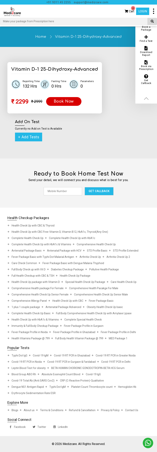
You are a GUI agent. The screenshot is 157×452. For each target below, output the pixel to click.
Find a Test (146, 38)
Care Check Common (24, 263)
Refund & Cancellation (82, 410)
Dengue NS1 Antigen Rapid (28, 386)
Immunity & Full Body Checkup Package (35, 325)
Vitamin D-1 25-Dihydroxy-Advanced (88, 37)
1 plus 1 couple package (26, 307)
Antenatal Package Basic (27, 250)
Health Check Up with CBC (67, 300)
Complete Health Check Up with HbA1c (72, 238)
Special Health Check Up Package (85, 281)
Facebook (17, 427)
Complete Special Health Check (83, 319)
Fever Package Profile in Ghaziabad (74, 332)
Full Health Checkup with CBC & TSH (33, 275)
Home (40, 37)
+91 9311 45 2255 (58, 2)
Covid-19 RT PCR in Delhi (115, 361)
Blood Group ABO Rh (24, 374)
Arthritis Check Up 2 (118, 256)
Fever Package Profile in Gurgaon (83, 325)
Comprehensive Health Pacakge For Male (93, 288)
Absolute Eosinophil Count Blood (61, 374)
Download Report (146, 51)
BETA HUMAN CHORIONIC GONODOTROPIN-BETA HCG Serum (88, 368)
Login (142, 11)
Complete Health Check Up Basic (31, 313)
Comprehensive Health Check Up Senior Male (101, 294)
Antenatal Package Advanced (63, 307)
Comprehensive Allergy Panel (29, 300)
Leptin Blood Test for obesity (29, 368)
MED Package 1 (118, 338)
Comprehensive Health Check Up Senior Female (40, 294)
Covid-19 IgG (93, 374)
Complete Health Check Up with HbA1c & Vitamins (41, 244)
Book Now (64, 101)
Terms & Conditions (51, 410)
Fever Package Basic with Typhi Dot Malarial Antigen (43, 256)
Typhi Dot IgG (19, 355)
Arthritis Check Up (90, 256)
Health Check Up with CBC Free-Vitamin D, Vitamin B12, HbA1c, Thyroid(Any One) (60, 231)
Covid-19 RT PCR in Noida (27, 361)
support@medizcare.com (91, 2)
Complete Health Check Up (27, 238)
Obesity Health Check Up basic (105, 307)
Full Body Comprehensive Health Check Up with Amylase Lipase (94, 313)
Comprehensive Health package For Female (38, 288)
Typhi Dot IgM (57, 386)
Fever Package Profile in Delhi (118, 332)
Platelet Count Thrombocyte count (92, 386)
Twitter (38, 427)
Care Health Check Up (123, 281)
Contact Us (131, 410)
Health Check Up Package (75, 275)
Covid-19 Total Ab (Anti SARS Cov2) (33, 380)
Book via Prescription (146, 65)
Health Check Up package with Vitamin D (36, 281)
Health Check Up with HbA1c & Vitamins (35, 319)
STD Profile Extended (125, 250)
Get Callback (146, 79)
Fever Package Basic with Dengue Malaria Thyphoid (73, 263)
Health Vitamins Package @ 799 (31, 338)
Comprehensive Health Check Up (96, 244)
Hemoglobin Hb (127, 386)
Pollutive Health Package (104, 269)
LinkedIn (60, 427)
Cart (130, 10)
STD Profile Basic (97, 250)
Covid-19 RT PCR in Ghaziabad (72, 355)
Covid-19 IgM (40, 355)
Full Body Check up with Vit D (29, 269)
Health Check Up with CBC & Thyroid (33, 225)
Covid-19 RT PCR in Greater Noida (116, 355)
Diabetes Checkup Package (67, 269)
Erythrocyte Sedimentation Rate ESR (34, 393)
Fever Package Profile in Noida (30, 332)
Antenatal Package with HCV (64, 250)
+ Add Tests (28, 137)
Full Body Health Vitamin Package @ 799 (79, 338)
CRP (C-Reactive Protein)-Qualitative (82, 380)
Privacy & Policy (110, 410)
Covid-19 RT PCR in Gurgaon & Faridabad (71, 361)
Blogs (15, 410)
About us (29, 410)
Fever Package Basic (101, 300)
